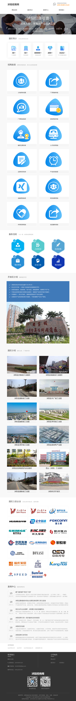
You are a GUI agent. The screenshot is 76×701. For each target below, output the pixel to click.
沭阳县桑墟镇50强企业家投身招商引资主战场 (30, 600)
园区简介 (53, 662)
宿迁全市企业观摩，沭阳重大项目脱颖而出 (29, 609)
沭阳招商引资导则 (21, 635)
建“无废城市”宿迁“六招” (23, 592)
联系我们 (62, 662)
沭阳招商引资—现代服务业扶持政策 (27, 618)
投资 (17, 310)
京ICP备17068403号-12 (48, 698)
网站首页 (14, 10)
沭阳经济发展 (20, 626)
